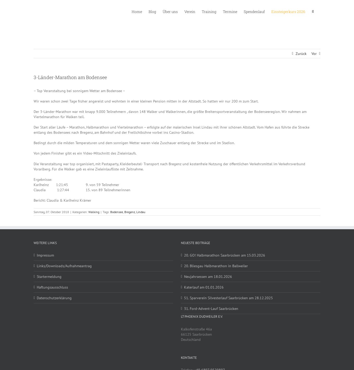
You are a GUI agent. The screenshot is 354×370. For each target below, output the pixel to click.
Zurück (301, 53)
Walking (93, 212)
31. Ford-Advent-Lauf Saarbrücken (211, 308)
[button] (313, 11)
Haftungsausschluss (52, 287)
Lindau (140, 212)
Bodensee (116, 212)
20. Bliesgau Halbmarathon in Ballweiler (216, 266)
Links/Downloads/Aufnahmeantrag (64, 266)
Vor (314, 53)
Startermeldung (49, 276)
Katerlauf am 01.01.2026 (204, 287)
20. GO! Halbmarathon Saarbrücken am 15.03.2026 (224, 255)
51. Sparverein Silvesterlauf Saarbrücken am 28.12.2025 (228, 298)
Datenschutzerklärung (54, 298)
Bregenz (129, 212)
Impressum (45, 255)
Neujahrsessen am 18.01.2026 (208, 276)
